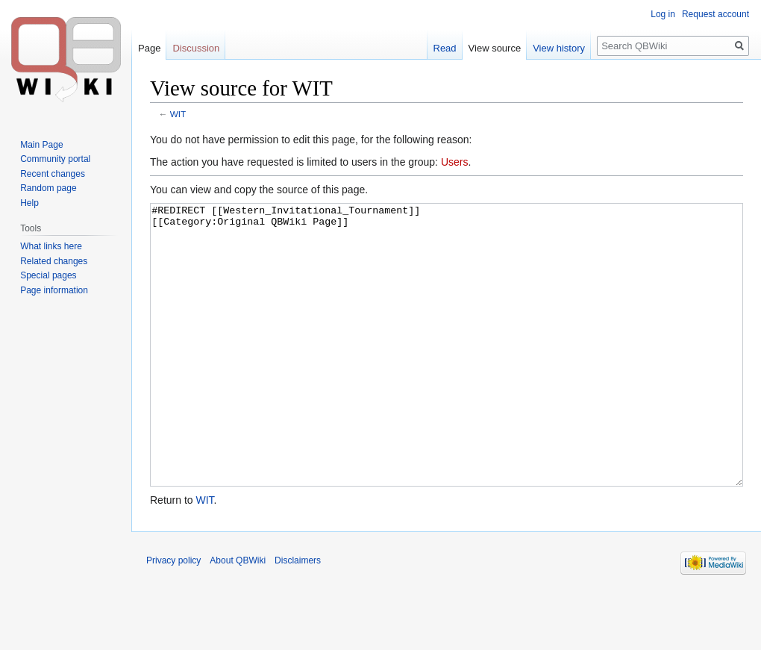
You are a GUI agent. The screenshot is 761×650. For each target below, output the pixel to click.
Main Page (41, 145)
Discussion (195, 48)
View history (559, 48)
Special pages (48, 275)
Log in (663, 14)
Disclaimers (298, 616)
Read (445, 48)
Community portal (55, 159)
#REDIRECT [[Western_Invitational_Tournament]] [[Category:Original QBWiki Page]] (446, 373)
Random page (48, 188)
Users (455, 162)
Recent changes (52, 174)
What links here (51, 246)
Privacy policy (173, 616)
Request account (715, 14)
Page (149, 48)
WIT (178, 114)
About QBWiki (238, 616)
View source (495, 48)
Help (29, 203)
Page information (54, 290)
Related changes (53, 261)
